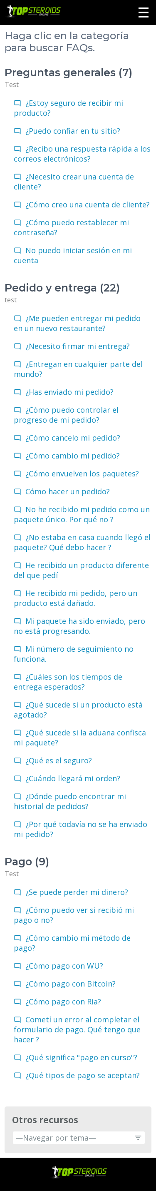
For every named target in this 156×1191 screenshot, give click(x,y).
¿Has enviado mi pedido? (69, 392)
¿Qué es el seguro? (58, 760)
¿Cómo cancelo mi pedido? (72, 438)
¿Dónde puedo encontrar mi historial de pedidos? (70, 801)
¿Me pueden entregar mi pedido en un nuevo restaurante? (77, 323)
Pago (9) (27, 861)
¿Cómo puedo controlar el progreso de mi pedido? (66, 415)
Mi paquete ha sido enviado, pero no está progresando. (79, 626)
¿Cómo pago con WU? (64, 966)
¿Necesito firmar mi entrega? (77, 346)
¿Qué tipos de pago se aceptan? (82, 1075)
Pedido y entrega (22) (62, 288)
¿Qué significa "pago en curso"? (81, 1057)
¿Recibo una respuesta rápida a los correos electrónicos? (82, 154)
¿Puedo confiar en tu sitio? (72, 131)
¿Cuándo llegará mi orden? (72, 778)
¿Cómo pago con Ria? (63, 1002)
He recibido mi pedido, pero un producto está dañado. (75, 598)
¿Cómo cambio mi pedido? (72, 456)
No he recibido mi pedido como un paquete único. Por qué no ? (82, 514)
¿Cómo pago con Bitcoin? (70, 984)
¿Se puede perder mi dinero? (76, 892)
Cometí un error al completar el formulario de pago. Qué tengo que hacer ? (77, 1029)
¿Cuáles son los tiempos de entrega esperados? (68, 682)
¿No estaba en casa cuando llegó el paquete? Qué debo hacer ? (82, 542)
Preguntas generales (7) (68, 72)
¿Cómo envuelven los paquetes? (82, 473)
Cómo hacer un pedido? (67, 491)
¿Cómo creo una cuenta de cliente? (87, 204)
